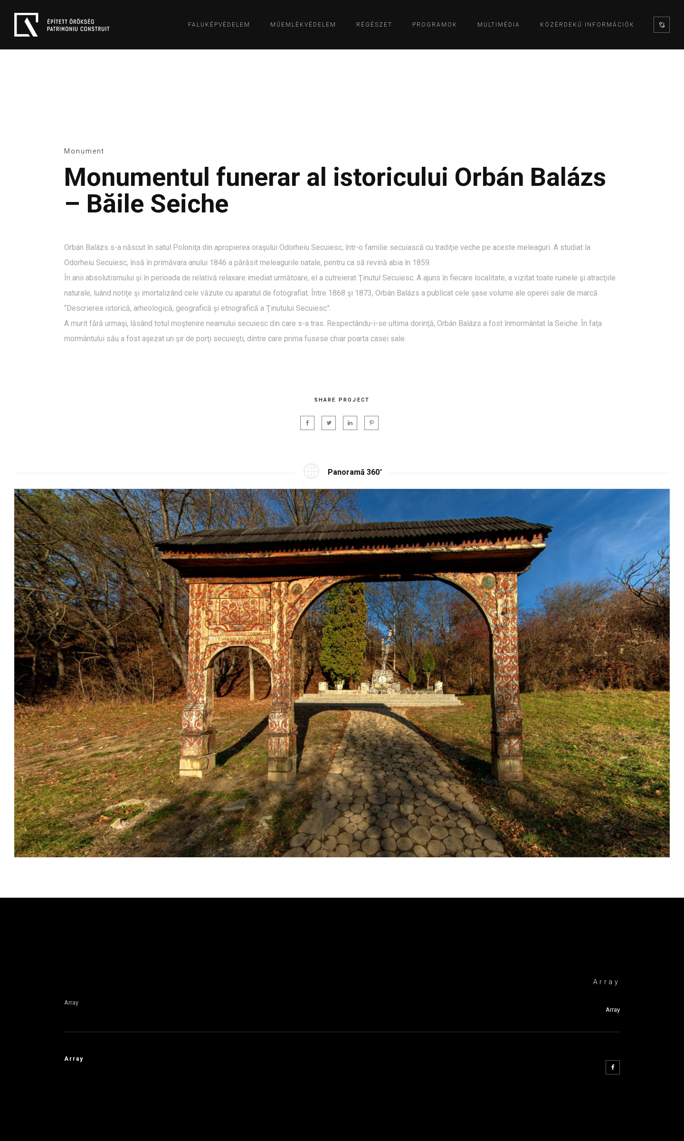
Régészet (374, 24)
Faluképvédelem (219, 24)
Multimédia (498, 24)
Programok (434, 24)
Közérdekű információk (587, 24)
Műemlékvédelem (303, 24)
